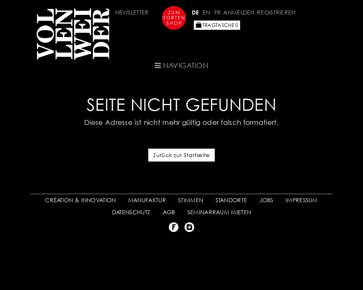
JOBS (266, 200)
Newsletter (132, 12)
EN (206, 12)
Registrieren (276, 12)
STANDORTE (231, 200)
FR (217, 12)
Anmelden (238, 12)
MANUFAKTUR (147, 200)
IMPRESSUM (302, 200)
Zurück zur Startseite (181, 154)
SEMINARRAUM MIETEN (219, 212)
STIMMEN (190, 200)
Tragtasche (217, 25)
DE (195, 12)
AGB (169, 212)
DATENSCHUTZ (131, 212)
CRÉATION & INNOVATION (80, 200)
